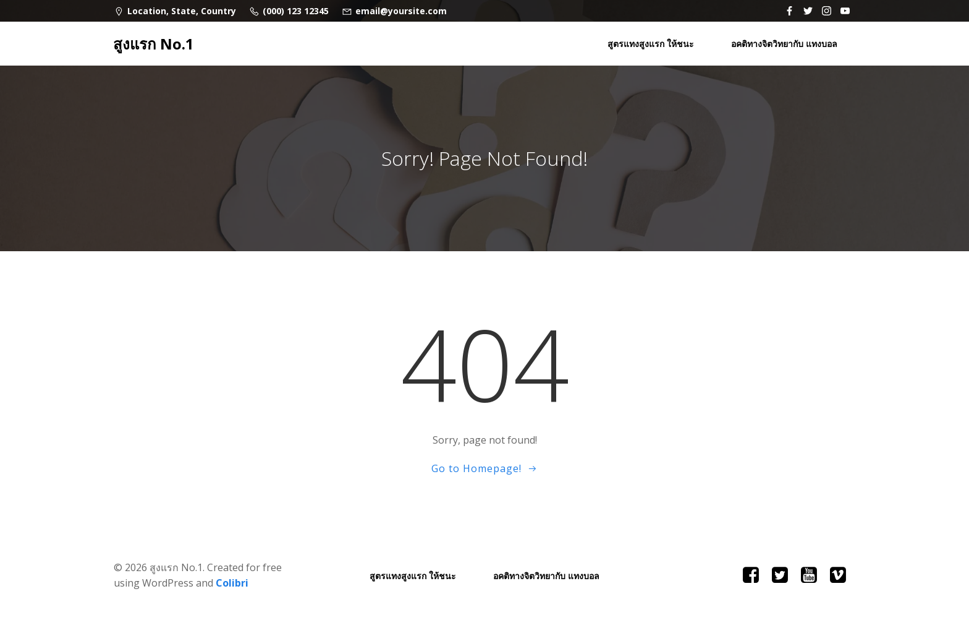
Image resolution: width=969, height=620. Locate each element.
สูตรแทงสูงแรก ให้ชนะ (650, 44)
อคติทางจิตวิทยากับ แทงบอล (784, 44)
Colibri (232, 583)
